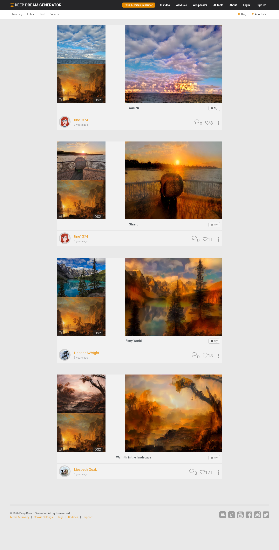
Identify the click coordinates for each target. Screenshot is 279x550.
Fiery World (134, 341)
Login (246, 5)
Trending (18, 14)
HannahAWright (88, 353)
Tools (218, 5)
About (233, 5)
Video (165, 5)
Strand (133, 225)
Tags (60, 517)
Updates (73, 517)
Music (181, 5)
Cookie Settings (43, 517)
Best (49, 14)
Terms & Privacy (19, 517)
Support (87, 517)
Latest (35, 14)
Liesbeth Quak (87, 469)
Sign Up (261, 5)
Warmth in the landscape (134, 458)
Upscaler (200, 5)
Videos (63, 14)
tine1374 (82, 120)
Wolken (134, 108)
